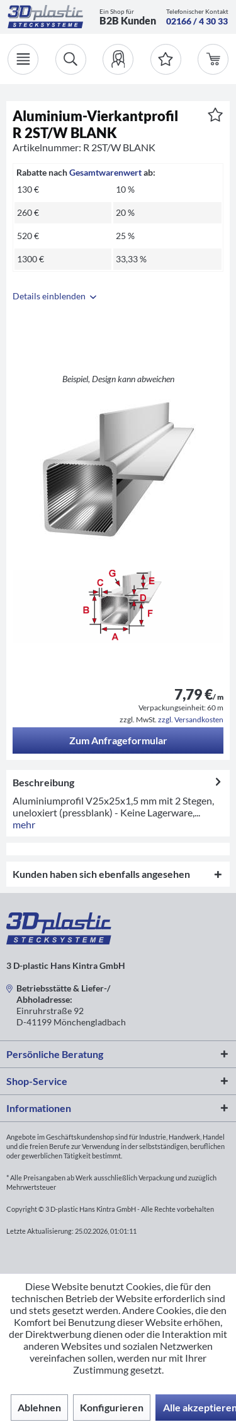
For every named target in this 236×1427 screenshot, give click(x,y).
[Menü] (23, 59)
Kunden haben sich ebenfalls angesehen (101, 874)
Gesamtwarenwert (105, 172)
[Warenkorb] (213, 59)
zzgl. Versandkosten (190, 719)
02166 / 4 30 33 (197, 21)
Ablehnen (39, 1407)
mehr (24, 824)
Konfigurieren (111, 1407)
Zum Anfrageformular (118, 740)
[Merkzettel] (165, 59)
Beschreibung (43, 782)
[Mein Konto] (118, 59)
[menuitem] (118, 59)
